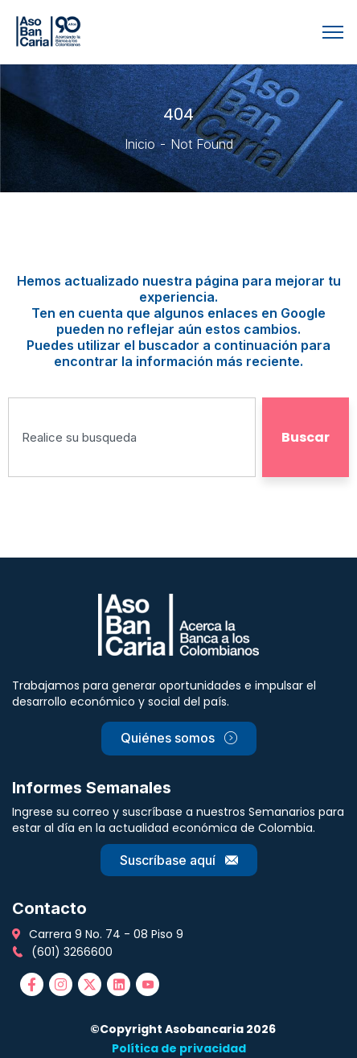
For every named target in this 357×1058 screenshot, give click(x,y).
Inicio (140, 144)
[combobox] (132, 437)
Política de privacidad (179, 1048)
